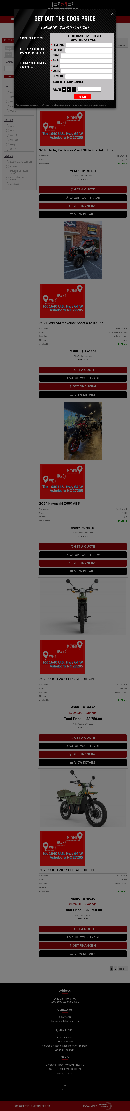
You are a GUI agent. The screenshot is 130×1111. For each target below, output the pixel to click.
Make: (55, 65)
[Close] (112, 14)
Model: (56, 71)
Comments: (58, 76)
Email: (56, 60)
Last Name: (58, 50)
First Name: (58, 44)
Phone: (56, 55)
